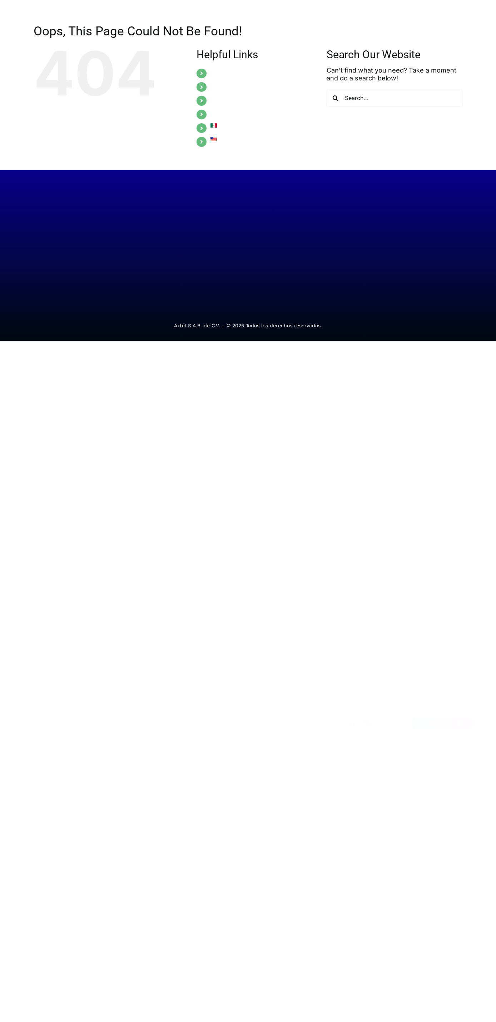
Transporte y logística (133, 716)
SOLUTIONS (226, 73)
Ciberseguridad (50, 701)
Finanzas (118, 671)
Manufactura (123, 686)
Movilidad (43, 716)
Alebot (190, 717)
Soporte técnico (201, 671)
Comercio (118, 701)
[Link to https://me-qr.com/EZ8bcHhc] (460, 653)
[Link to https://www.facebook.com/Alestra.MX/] (424, 653)
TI (34, 671)
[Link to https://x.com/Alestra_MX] (436, 653)
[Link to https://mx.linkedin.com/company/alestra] (412, 653)
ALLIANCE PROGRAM (239, 114)
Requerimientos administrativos (201, 694)
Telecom (42, 686)
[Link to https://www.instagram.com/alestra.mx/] (448, 653)
